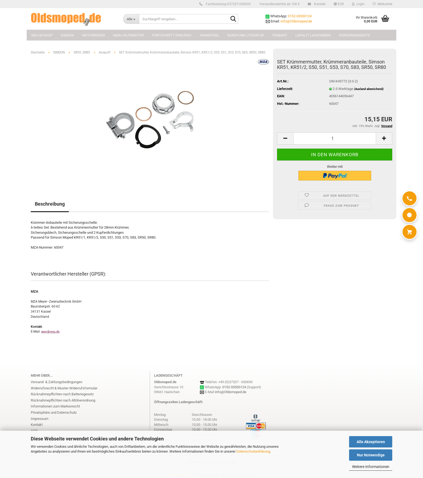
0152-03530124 (300, 16)
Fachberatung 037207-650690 (227, 4)
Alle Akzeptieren (371, 442)
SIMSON (67, 35)
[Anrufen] (409, 198)
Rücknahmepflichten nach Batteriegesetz (62, 394)
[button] (339, 4)
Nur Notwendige (371, 455)
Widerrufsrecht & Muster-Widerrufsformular (64, 388)
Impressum (39, 419)
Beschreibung (50, 204)
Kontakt (319, 4)
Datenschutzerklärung (253, 451)
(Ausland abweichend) (369, 89)
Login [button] (358, 4)
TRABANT (279, 35)
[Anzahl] (334, 138)
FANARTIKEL (209, 35)
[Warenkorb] (409, 232)
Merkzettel (382, 4)
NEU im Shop (42, 35)
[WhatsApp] (409, 215)
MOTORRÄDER (93, 35)
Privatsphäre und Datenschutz (54, 412)
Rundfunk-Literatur (245, 35)
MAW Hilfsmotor (128, 35)
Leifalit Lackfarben (313, 35)
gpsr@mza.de (50, 331)
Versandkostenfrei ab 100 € (279, 4)
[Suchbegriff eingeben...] (131, 19)
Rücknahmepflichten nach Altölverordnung (63, 400)
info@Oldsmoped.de (230, 392)
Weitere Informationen (370, 466)
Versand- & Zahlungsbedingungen (56, 382)
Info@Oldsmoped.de (296, 21)
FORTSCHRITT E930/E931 (172, 35)
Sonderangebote (354, 35)
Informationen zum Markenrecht (55, 406)
